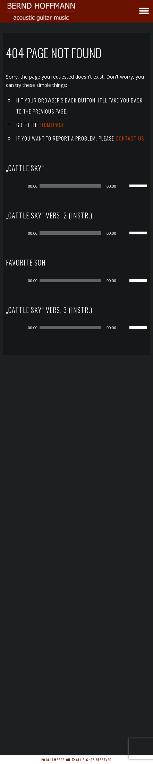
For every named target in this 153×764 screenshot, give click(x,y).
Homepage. (53, 124)
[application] (81, 186)
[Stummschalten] (123, 185)
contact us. (131, 138)
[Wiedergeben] (20, 185)
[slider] (70, 186)
